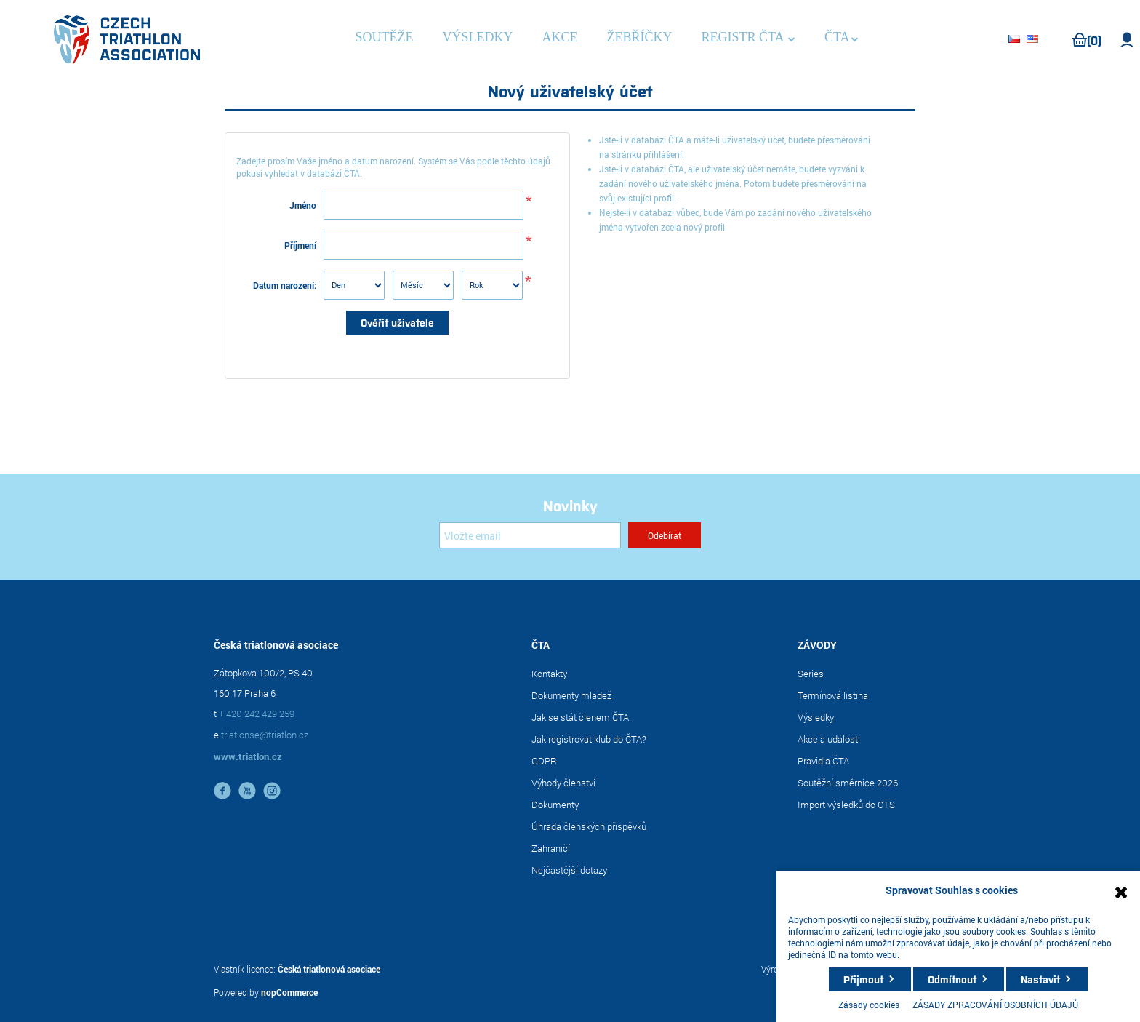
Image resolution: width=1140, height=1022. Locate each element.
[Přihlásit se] (530, 535)
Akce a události (829, 739)
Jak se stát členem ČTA (580, 717)
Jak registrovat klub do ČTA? (588, 739)
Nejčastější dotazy (569, 870)
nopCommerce (289, 992)
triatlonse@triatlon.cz (264, 734)
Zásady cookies (868, 1004)
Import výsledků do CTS (846, 804)
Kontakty (549, 673)
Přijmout (863, 979)
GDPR (544, 760)
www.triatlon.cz (248, 756)
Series (811, 673)
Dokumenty (555, 804)
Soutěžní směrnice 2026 (848, 782)
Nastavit (1040, 979)
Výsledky (816, 717)
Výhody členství (563, 782)
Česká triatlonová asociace (329, 969)
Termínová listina (833, 695)
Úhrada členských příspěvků (588, 826)
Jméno (302, 205)
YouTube (247, 790)
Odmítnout (952, 979)
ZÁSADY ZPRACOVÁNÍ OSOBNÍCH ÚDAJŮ (995, 1004)
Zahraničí (550, 848)
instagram (272, 790)
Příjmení (300, 245)
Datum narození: (284, 285)
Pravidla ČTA (823, 760)
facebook (222, 790)
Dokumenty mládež (571, 695)
